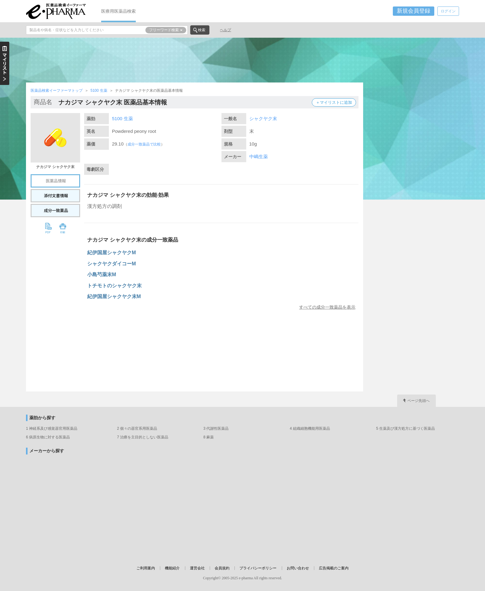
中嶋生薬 (258, 156)
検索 (201, 30)
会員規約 (222, 568)
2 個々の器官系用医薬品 (137, 428)
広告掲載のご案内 (334, 568)
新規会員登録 (413, 11)
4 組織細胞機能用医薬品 (310, 428)
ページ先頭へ (418, 401)
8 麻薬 (208, 437)
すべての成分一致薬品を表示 (327, 307)
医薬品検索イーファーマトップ (57, 90)
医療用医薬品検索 (118, 11)
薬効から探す (42, 418)
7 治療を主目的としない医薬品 (142, 437)
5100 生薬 (98, 90)
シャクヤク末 (263, 118)
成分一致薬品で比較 (144, 144)
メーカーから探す (46, 451)
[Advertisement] (242, 59)
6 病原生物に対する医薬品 (48, 437)
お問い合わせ (298, 568)
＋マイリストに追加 (334, 102)
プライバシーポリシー (258, 568)
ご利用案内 (145, 568)
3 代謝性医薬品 (216, 428)
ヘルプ (225, 30)
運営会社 (197, 568)
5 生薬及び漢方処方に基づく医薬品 (405, 428)
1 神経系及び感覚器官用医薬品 (51, 428)
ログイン (448, 11)
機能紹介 (172, 568)
